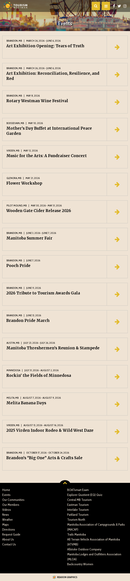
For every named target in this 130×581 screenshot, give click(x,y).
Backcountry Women (80, 564)
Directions (8, 529)
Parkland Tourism (78, 515)
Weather (7, 520)
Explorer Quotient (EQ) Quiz (84, 495)
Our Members (10, 505)
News (5, 515)
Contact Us (9, 544)
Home (6, 490)
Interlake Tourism (78, 510)
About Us (8, 539)
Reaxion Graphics (67, 577)
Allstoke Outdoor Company (84, 549)
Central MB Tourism (79, 500)
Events (6, 495)
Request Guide (11, 534)
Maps (5, 524)
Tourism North (76, 520)
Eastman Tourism (78, 505)
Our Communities (13, 500)
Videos (6, 510)
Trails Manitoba (76, 534)
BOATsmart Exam (78, 490)
